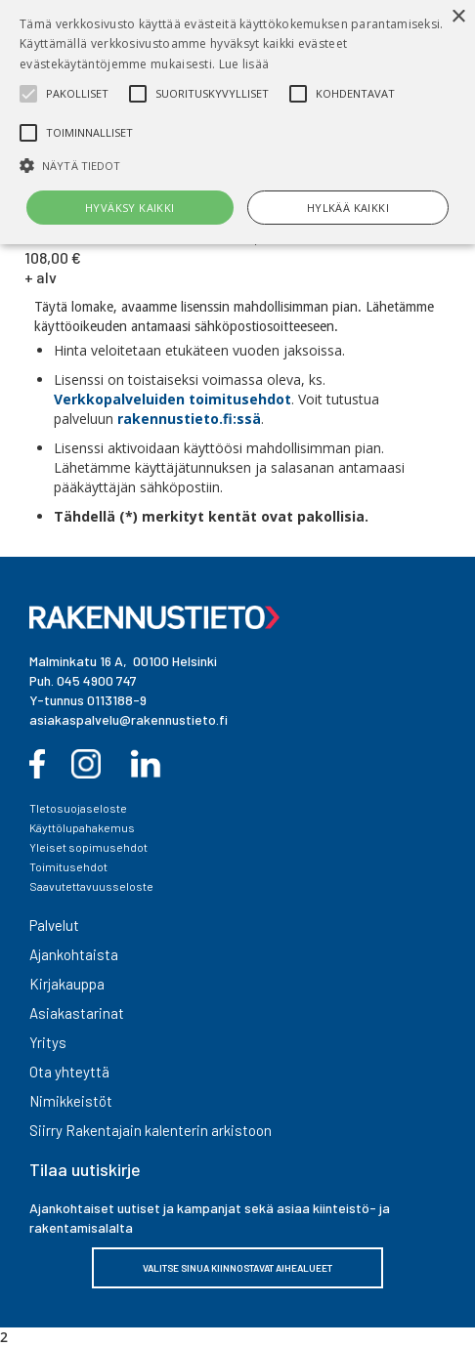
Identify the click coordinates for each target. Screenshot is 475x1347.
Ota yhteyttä (69, 1071)
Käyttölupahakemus (82, 827)
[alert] (237, 122)
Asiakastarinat (76, 1013)
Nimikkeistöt (70, 1101)
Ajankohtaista (73, 954)
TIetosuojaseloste (78, 808)
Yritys (47, 1042)
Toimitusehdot (68, 866)
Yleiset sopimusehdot (88, 847)
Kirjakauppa (67, 983)
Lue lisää (244, 64)
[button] (237, 165)
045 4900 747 (97, 680)
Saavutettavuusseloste (91, 886)
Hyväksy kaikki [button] (130, 207)
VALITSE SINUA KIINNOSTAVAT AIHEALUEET (237, 1268)
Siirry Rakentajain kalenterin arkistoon (150, 1130)
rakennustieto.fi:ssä (189, 418)
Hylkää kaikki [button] (348, 207)
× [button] (458, 17)
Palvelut (54, 925)
